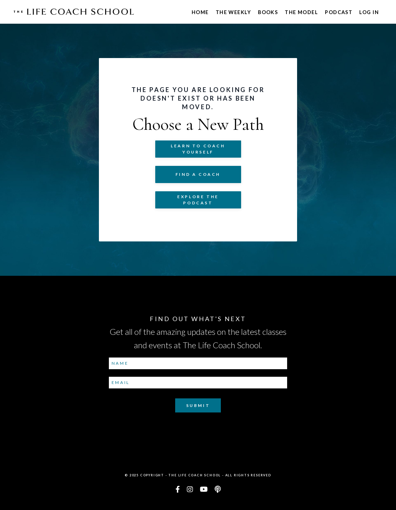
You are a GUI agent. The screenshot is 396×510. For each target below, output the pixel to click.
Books (268, 12)
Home (200, 12)
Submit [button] (198, 405)
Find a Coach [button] (198, 174)
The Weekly (233, 12)
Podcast (338, 12)
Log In (369, 12)
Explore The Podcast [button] (198, 199)
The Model (301, 12)
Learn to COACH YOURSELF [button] (198, 149)
